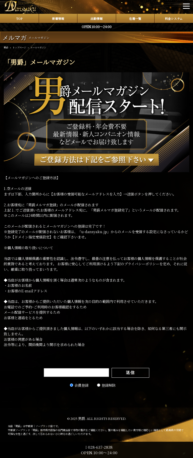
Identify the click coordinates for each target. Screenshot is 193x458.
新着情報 (58, 19)
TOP (19, 19)
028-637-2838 (99, 447)
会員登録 (81, 385)
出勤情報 (96, 19)
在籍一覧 (135, 19)
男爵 (81, 418)
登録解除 (109, 385)
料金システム (174, 19)
